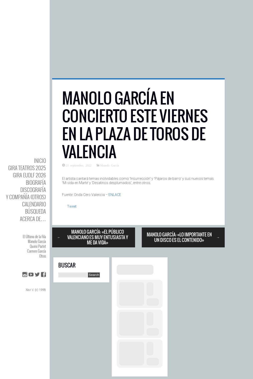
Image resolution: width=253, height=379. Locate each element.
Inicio (40, 160)
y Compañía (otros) (26, 197)
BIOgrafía (36, 182)
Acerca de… (33, 219)
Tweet (71, 206)
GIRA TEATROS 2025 (27, 168)
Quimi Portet (38, 246)
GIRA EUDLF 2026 (29, 175)
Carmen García (36, 251)
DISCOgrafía (33, 189)
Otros (42, 256)
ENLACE (114, 195)
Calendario (34, 204)
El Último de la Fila (34, 236)
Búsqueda (35, 211)
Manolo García (37, 241)
